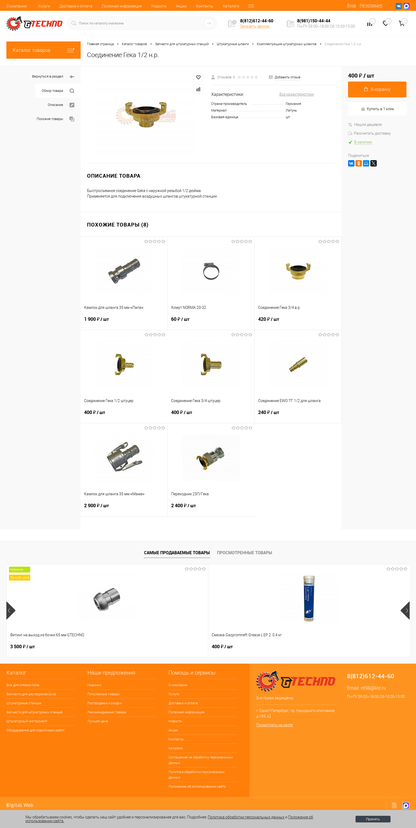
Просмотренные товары (244, 553)
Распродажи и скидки (105, 703)
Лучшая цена (98, 721)
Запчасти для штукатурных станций (34, 712)
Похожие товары (55, 119)
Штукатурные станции (23, 703)
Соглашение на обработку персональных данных (200, 760)
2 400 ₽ (211, 509)
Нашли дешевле (365, 124)
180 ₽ (343, 647)
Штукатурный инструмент (26, 721)
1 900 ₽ (124, 322)
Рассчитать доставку (369, 133)
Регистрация (371, 5)
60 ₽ (211, 322)
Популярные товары (104, 694)
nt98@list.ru (373, 688)
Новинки (94, 685)
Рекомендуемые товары (107, 712)
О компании (16, 6)
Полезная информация (122, 6)
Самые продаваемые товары (177, 553)
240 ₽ (298, 415)
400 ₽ (124, 415)
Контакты (204, 6)
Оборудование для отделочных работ (35, 730)
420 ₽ (298, 322)
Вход (351, 5)
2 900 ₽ (124, 509)
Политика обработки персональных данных (196, 774)
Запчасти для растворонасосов (31, 694)
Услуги (44, 6)
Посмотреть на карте (274, 725)
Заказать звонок (254, 26)
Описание (61, 105)
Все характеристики (296, 94)
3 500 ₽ (22, 647)
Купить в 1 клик (377, 109)
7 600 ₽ (183, 647)
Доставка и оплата (75, 6)
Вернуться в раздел (53, 76)
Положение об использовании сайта (197, 786)
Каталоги (231, 6)
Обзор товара (58, 90)
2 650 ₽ (263, 647)
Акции (181, 6)
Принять (373, 819)
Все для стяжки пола (22, 685)
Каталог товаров (43, 50)
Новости (158, 6)
